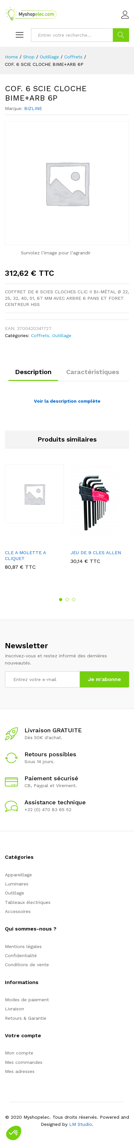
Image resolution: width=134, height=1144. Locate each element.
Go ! (121, 35)
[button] (14, 1133)
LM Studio (80, 1124)
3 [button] (73, 599)
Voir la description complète (67, 401)
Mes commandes (23, 1062)
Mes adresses (20, 1071)
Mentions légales (23, 946)
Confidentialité (21, 955)
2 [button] (67, 599)
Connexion (125, 15)
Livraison (14, 1008)
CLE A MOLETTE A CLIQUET (25, 555)
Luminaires (16, 883)
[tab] (33, 375)
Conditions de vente (27, 964)
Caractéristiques (92, 372)
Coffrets (40, 335)
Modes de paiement (27, 999)
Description (33, 372)
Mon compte (19, 1052)
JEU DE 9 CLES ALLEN (95, 552)
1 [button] (60, 599)
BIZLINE (33, 108)
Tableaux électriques (28, 902)
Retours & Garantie (25, 1018)
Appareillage (18, 874)
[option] (34, 522)
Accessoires (18, 911)
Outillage (61, 335)
